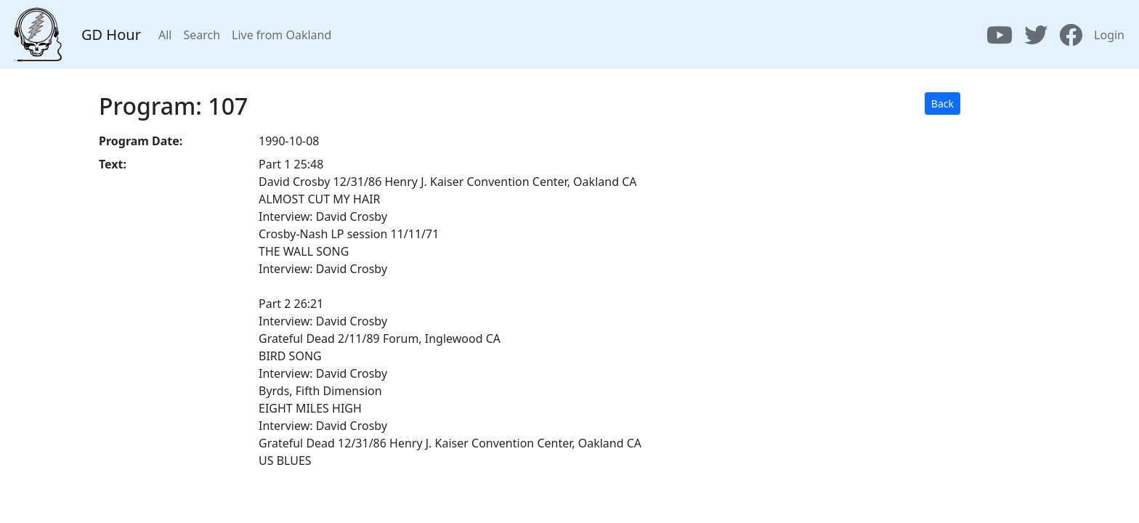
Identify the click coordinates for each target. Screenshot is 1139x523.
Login (1109, 35)
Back (942, 103)
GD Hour (111, 34)
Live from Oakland (281, 35)
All (164, 35)
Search (201, 35)
